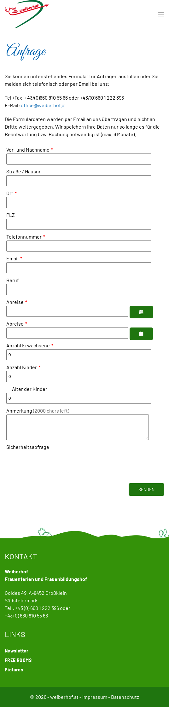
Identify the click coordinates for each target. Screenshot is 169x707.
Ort (11, 193)
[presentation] (54, 467)
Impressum (94, 697)
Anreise (16, 302)
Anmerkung (37, 411)
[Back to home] (27, 14)
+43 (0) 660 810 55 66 (26, 615)
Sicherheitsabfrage (27, 452)
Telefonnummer (25, 237)
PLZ (10, 215)
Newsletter (16, 650)
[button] (161, 14)
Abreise (16, 324)
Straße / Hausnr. (24, 171)
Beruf (12, 280)
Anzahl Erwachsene (29, 345)
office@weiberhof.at (43, 105)
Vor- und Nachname (29, 150)
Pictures (14, 669)
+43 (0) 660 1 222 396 (37, 608)
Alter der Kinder (26, 389)
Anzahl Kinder (23, 367)
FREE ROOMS (18, 660)
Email (14, 258)
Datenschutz (125, 697)
